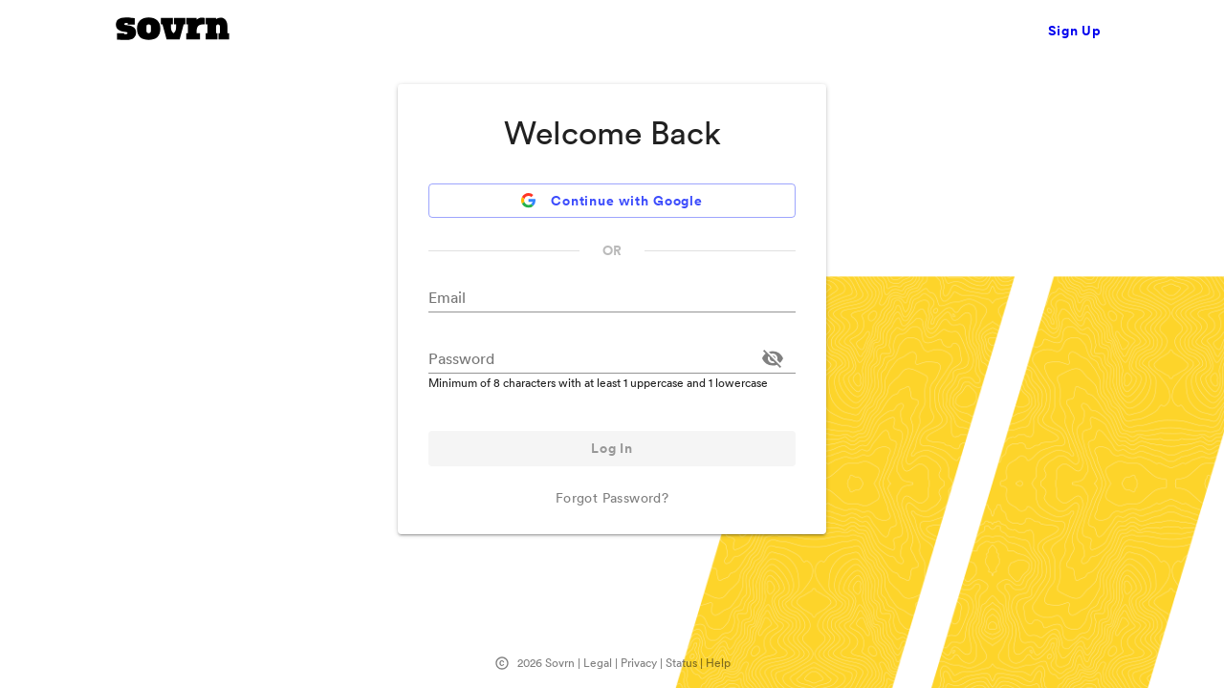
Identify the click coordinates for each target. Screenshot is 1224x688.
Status (681, 663)
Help (718, 663)
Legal (597, 663)
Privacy (639, 663)
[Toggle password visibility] (773, 358)
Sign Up (1075, 30)
